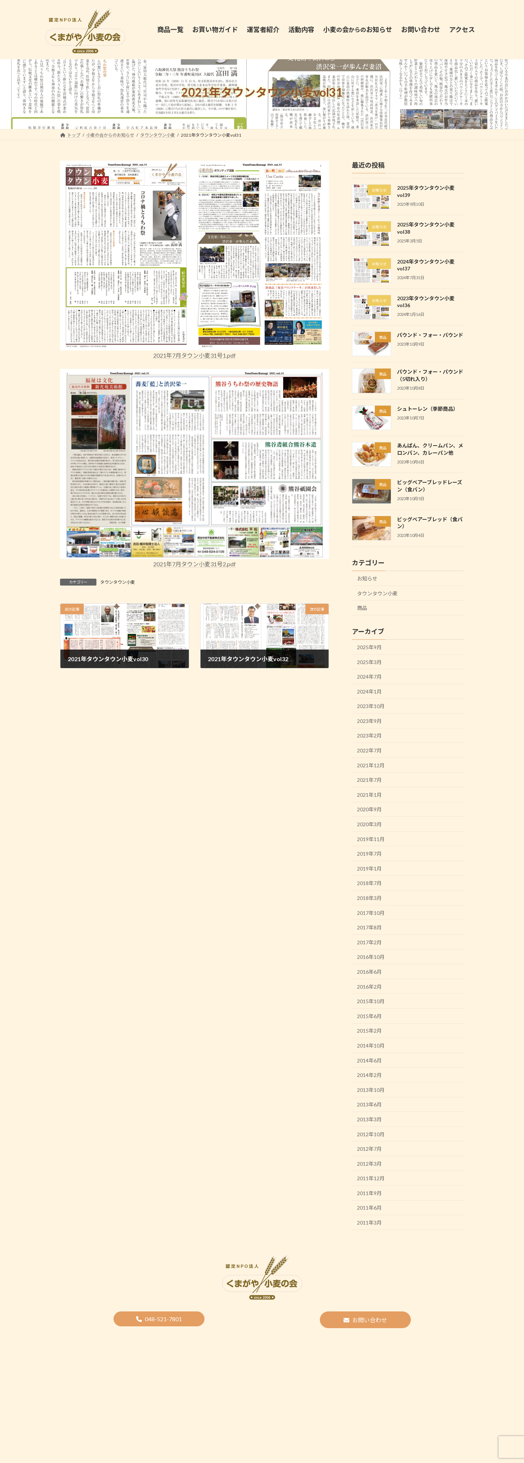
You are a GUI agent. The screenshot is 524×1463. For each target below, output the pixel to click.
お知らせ (367, 578)
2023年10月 (371, 706)
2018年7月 (369, 883)
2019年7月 (369, 854)
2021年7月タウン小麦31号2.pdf (194, 563)
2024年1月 (369, 691)
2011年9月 (369, 1193)
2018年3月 (369, 898)
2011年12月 (371, 1178)
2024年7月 (369, 677)
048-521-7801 (163, 1318)
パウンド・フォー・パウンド (430, 335)
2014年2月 (369, 1075)
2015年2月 (369, 1031)
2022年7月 (369, 750)
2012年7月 (369, 1149)
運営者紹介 (191, 1335)
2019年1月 (369, 868)
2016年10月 (371, 957)
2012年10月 (371, 1134)
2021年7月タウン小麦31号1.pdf (194, 355)
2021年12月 (371, 765)
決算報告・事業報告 (267, 1335)
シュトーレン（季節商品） (427, 408)
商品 (362, 608)
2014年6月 (369, 1060)
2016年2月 (369, 986)
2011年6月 (369, 1208)
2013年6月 (369, 1104)
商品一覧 (157, 1335)
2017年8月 (369, 927)
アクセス (367, 1335)
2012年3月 (369, 1163)
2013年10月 (371, 1089)
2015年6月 (369, 1016)
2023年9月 (369, 721)
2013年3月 (369, 1119)
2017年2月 (369, 942)
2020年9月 (369, 809)
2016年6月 (369, 972)
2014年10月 (371, 1045)
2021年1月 (369, 794)
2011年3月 (369, 1222)
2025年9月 (369, 647)
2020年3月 (369, 824)
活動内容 (224, 1335)
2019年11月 (371, 839)
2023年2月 (369, 735)
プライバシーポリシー (323, 1335)
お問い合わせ (369, 1320)
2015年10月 (371, 1001)
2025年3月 (369, 662)
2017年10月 (371, 912)
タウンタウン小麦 (117, 582)
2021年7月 (369, 780)
